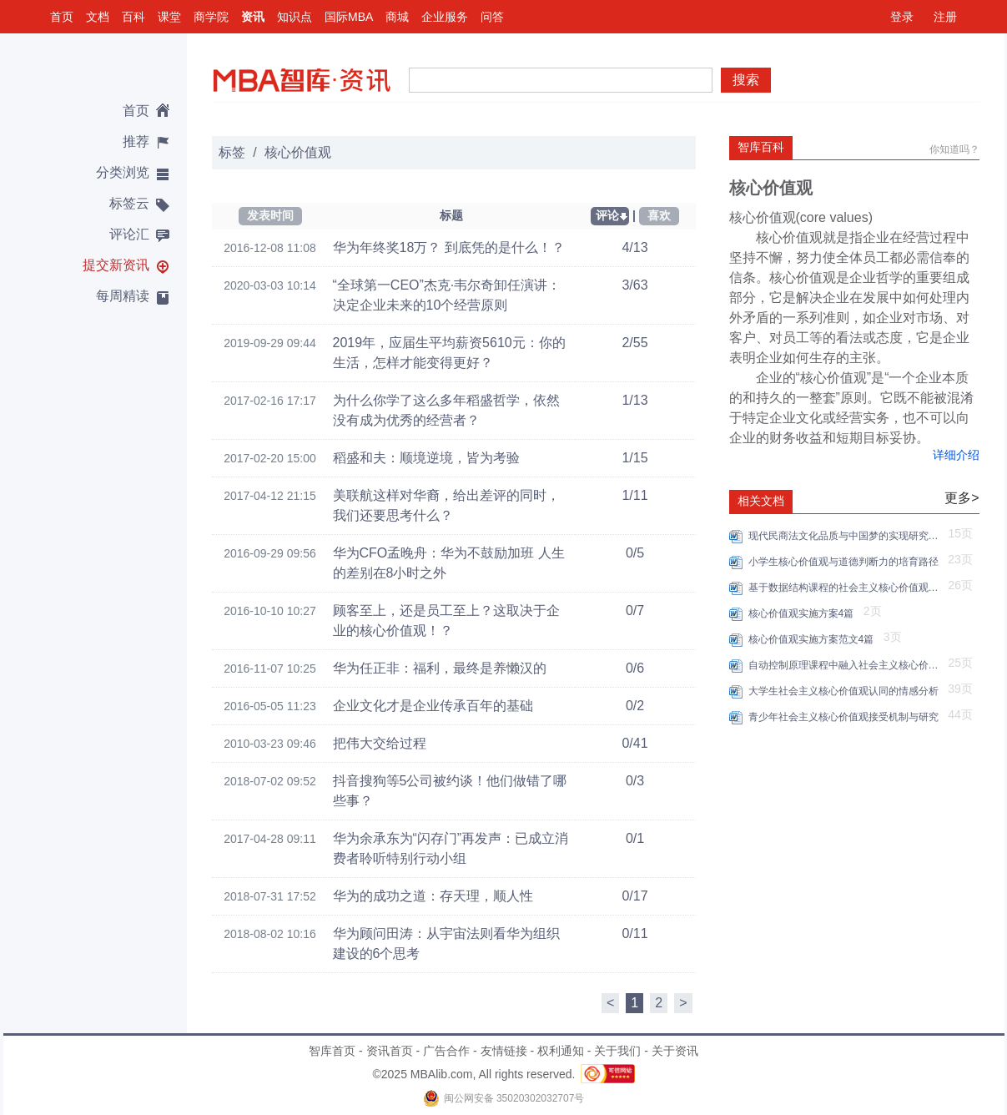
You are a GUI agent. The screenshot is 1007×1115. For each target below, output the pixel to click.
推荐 (136, 141)
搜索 (746, 80)
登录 (902, 16)
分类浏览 (122, 172)
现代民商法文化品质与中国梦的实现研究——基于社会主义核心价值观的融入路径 (846, 536)
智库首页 (332, 1050)
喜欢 (659, 215)
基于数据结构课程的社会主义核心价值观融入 (846, 587)
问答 (492, 16)
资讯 (252, 16)
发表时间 (270, 215)
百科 (133, 16)
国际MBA (349, 16)
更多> (961, 498)
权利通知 (560, 1050)
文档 (97, 16)
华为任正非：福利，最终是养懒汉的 (439, 668)
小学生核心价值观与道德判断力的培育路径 (846, 562)
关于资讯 (675, 1050)
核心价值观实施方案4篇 (803, 613)
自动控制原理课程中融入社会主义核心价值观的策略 (846, 665)
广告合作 (446, 1050)
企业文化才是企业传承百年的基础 (433, 706)
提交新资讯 (116, 265)
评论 (607, 215)
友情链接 (504, 1050)
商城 (397, 16)
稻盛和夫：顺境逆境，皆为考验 (426, 458)
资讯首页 (389, 1050)
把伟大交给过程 (379, 743)
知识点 (294, 16)
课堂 (169, 16)
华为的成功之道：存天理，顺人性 (433, 896)
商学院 (211, 16)
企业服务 (444, 16)
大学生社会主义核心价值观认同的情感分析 (846, 691)
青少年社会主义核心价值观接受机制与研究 (846, 717)
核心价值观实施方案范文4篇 (813, 639)
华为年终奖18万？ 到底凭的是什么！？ (449, 247)
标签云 (129, 203)
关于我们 (617, 1050)
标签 (232, 152)
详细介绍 (956, 455)
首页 (61, 16)
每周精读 (122, 296)
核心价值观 (297, 152)
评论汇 (129, 234)
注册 (945, 16)
